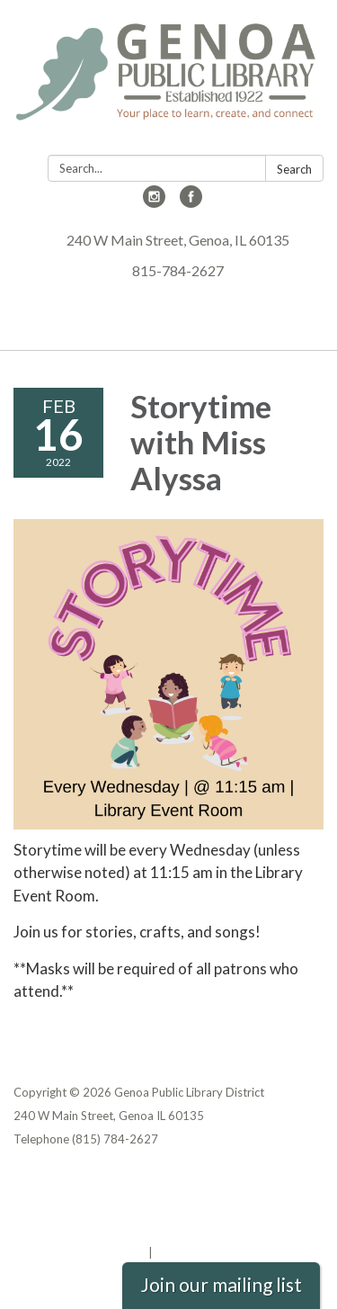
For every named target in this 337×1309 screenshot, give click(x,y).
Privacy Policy (52, 1182)
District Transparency (76, 1205)
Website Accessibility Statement (108, 1229)
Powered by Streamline (79, 1252)
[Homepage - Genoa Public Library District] (168, 81)
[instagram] (154, 202)
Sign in (174, 1252)
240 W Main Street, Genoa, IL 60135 (178, 239)
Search (294, 169)
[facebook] (191, 202)
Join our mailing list (221, 1284)
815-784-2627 (178, 270)
